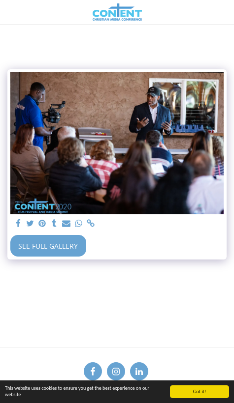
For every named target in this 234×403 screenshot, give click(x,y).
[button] (10, 11)
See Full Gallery (48, 246)
